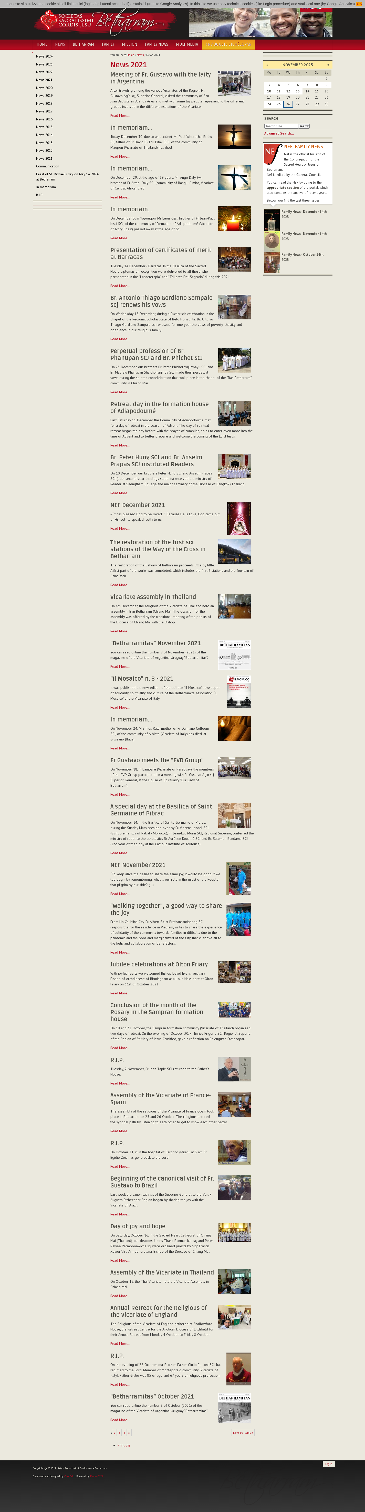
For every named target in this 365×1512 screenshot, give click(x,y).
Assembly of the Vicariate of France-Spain (160, 1099)
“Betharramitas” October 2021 (152, 1396)
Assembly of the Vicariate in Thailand (162, 1272)
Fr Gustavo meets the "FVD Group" (157, 760)
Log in (328, 1464)
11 (278, 91)
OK (359, 4)
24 (269, 104)
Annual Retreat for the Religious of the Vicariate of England (158, 1312)
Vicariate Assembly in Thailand (153, 597)
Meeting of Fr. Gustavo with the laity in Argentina (160, 78)
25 (278, 104)
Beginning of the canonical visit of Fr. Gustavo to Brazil (162, 1182)
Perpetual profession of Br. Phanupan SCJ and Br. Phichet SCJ (156, 355)
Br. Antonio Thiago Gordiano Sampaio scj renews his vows (161, 301)
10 (269, 91)
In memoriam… (131, 127)
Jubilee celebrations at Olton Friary (159, 964)
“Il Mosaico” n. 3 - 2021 (141, 678)
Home (42, 44)
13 (297, 91)
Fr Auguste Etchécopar (228, 44)
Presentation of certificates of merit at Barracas (160, 254)
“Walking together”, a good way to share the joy (166, 909)
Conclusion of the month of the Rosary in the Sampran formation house (156, 1012)
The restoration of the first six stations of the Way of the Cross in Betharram (158, 549)
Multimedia (187, 44)
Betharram (83, 44)
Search (271, 118)
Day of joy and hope (137, 1226)
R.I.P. (117, 1060)
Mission (129, 44)
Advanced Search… (279, 133)
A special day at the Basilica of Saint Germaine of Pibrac (161, 810)
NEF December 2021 (137, 505)
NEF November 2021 (137, 865)
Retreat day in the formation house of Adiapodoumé (159, 408)
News (60, 44)
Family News (156, 44)
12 (288, 91)
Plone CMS (96, 1476)
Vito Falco (69, 1476)
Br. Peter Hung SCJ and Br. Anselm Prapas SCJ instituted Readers (156, 461)
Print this (124, 1445)
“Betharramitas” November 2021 (155, 643)
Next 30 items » (243, 1432)
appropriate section (283, 187)
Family (108, 44)
